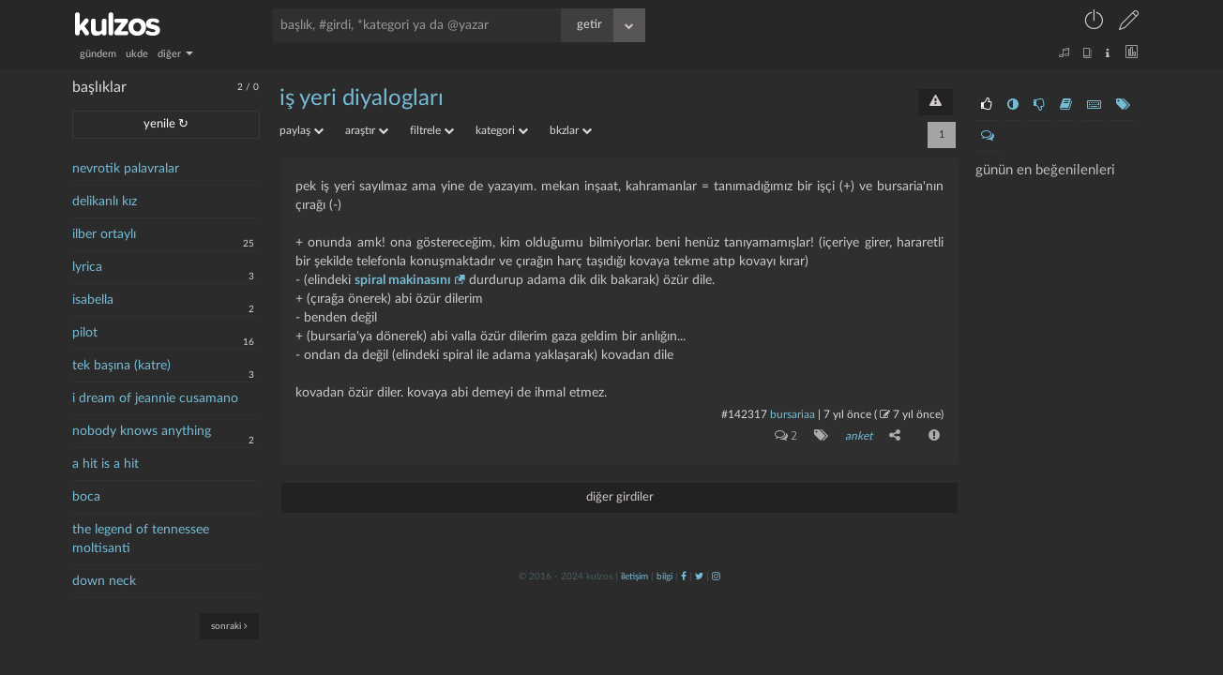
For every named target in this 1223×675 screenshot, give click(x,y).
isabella (92, 300)
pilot (85, 332)
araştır (366, 130)
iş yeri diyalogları (361, 98)
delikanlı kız (104, 201)
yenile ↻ (166, 124)
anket (858, 436)
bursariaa (792, 414)
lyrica (87, 267)
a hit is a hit (105, 464)
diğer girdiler (620, 497)
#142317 (744, 414)
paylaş (301, 130)
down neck (104, 581)
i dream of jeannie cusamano (155, 398)
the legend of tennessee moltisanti (140, 539)
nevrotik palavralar (125, 168)
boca (86, 496)
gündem (98, 54)
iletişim (634, 576)
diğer (175, 54)
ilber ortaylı (104, 234)
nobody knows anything (141, 431)
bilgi (664, 576)
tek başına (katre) (121, 365)
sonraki (229, 626)
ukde (137, 54)
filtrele (432, 130)
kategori (502, 130)
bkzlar (571, 130)
